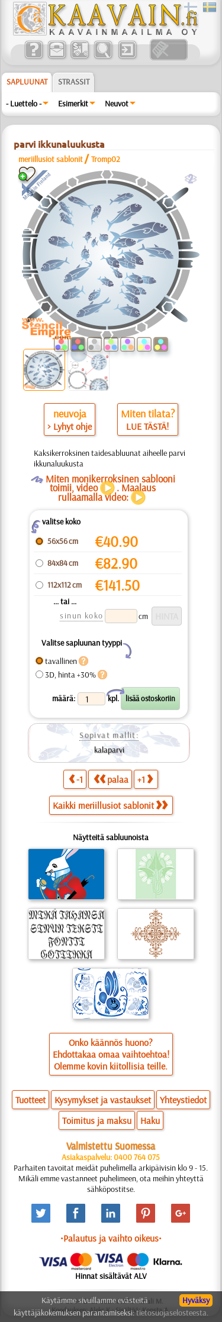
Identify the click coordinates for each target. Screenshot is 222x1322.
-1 (76, 779)
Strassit (73, 81)
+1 (145, 779)
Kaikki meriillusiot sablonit (110, 805)
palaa (111, 779)
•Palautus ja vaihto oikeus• (111, 1238)
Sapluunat (27, 81)
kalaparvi (109, 749)
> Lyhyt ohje (69, 426)
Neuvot (116, 103)
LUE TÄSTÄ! (147, 426)
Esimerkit (73, 103)
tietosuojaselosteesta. (172, 1312)
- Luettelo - (23, 103)
